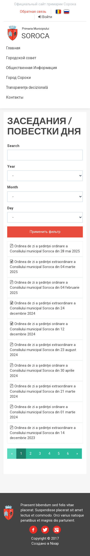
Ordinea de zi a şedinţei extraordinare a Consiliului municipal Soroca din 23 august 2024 (43, 350)
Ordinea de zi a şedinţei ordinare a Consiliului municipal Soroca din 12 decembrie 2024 (39, 329)
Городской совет (21, 58)
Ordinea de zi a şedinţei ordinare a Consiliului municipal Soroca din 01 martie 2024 (42, 412)
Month (12, 187)
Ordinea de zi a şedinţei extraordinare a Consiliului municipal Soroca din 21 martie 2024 (43, 391)
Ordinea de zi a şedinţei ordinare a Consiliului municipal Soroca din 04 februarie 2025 (44, 287)
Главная (13, 48)
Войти (45, 17)
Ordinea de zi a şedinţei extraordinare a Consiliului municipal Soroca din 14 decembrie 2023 (43, 433)
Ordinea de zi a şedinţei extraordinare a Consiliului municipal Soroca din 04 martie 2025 (43, 267)
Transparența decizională (27, 87)
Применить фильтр (45, 232)
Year (11, 166)
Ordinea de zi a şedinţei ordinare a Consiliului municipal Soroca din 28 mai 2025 (45, 248)
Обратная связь (33, 11)
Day (10, 208)
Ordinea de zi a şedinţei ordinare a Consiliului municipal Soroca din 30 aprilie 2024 (42, 370)
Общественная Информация (31, 67)
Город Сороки (18, 77)
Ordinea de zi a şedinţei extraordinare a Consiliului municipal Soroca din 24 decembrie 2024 (43, 308)
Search (13, 146)
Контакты (15, 97)
